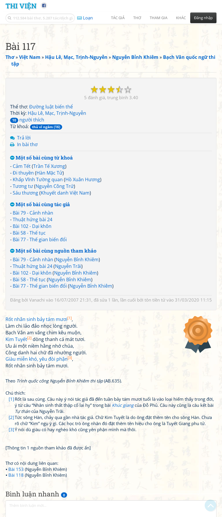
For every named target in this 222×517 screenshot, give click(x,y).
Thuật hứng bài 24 (32, 219)
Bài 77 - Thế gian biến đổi (40, 239)
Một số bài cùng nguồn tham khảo (53, 251)
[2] (11, 417)
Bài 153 (16, 469)
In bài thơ (27, 144)
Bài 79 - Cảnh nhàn (33, 213)
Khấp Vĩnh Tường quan (38, 179)
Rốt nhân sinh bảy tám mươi (38, 319)
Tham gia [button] (158, 17)
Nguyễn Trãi (68, 266)
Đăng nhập (203, 17)
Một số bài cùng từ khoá (41, 158)
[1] (11, 399)
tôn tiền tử (155, 300)
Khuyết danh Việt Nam (65, 193)
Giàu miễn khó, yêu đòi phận (38, 359)
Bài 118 (16, 475)
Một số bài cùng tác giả (40, 204)
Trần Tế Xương (49, 166)
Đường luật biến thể (51, 107)
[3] (11, 429)
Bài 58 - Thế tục (29, 233)
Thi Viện (20, 5)
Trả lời (24, 138)
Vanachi (37, 300)
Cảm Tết (22, 166)
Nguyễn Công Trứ (55, 186)
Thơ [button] (137, 17)
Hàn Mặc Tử (49, 173)
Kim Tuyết (18, 339)
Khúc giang (123, 405)
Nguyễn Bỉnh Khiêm (77, 259)
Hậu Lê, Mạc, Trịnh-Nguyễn (57, 113)
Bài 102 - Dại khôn (32, 226)
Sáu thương (25, 193)
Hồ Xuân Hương (82, 179)
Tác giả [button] (118, 17)
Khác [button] (181, 17)
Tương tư (23, 186)
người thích (27, 120)
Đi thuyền (23, 173)
